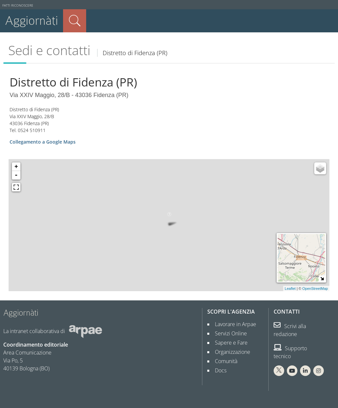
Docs (218, 370)
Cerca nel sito (74, 20)
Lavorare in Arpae (233, 324)
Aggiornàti (31, 21)
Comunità (223, 361)
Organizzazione (230, 352)
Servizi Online (228, 333)
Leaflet (290, 288)
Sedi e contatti (49, 50)
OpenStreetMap (315, 288)
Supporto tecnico (290, 352)
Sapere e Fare (228, 342)
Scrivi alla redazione (290, 330)
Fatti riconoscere (17, 5)
